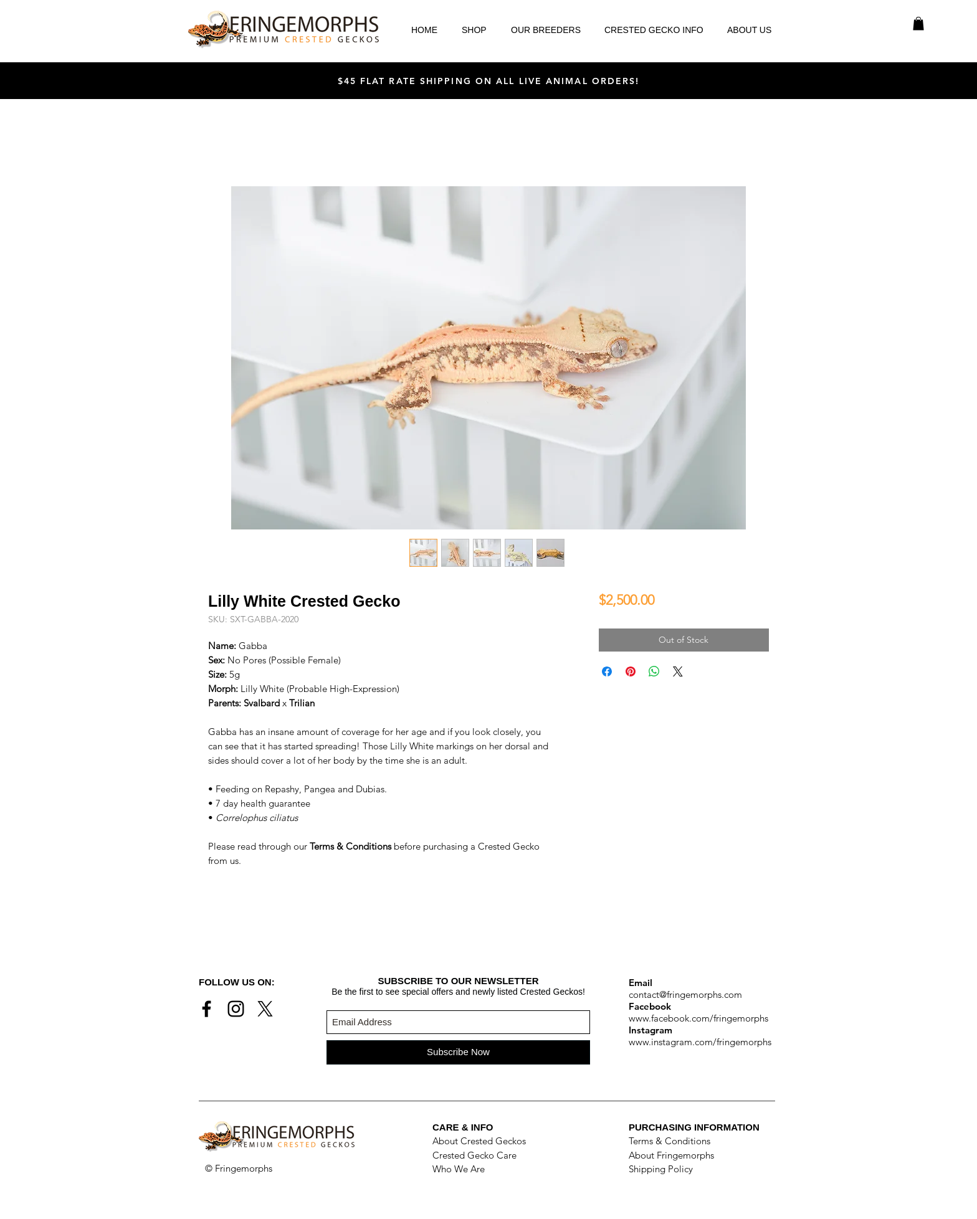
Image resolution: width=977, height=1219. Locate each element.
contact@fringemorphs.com (685, 994)
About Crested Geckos (479, 1141)
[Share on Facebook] (606, 671)
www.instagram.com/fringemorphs (700, 1042)
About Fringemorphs (671, 1155)
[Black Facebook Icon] (206, 1009)
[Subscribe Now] (458, 1052)
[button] (918, 24)
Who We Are (458, 1169)
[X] (265, 1009)
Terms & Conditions (669, 1141)
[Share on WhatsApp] (654, 671)
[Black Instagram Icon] (236, 1009)
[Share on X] (677, 671)
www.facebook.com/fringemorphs (698, 1018)
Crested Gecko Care (474, 1155)
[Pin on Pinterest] (630, 671)
